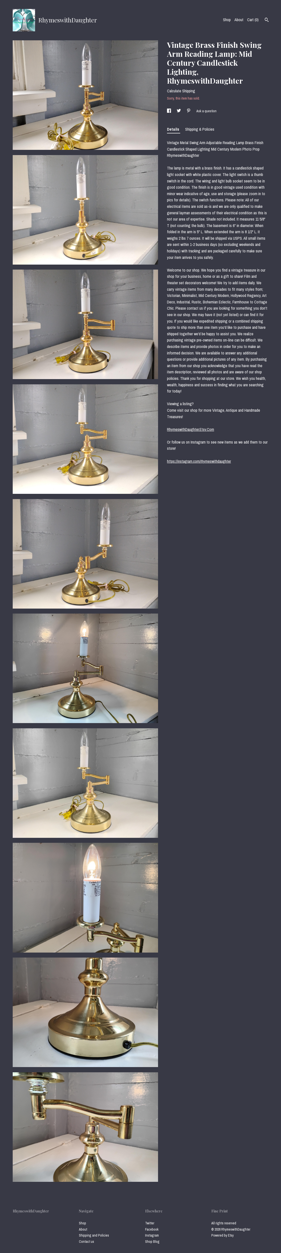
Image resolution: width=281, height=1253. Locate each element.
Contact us (86, 1241)
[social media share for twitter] (179, 111)
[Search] (267, 20)
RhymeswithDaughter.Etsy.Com (190, 429)
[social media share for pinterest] (189, 111)
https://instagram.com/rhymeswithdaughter (199, 461)
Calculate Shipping (181, 91)
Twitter (149, 1223)
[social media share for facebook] (169, 111)
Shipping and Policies (94, 1235)
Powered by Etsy (222, 1235)
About (238, 19)
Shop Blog (152, 1241)
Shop (227, 19)
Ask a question (206, 111)
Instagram (152, 1235)
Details (173, 129)
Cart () (253, 19)
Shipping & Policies (199, 129)
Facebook (152, 1229)
